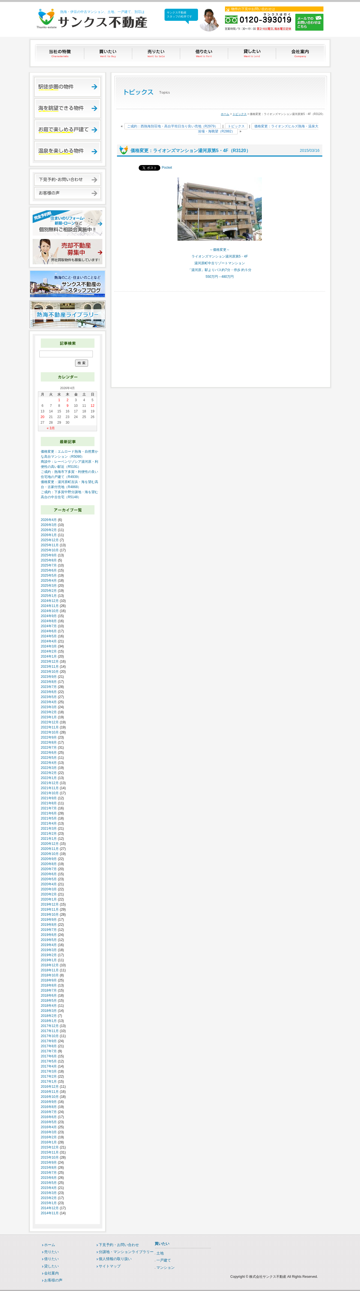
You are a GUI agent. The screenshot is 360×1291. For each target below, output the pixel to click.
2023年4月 (49, 702)
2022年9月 (49, 737)
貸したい (253, 53)
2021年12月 (50, 783)
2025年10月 (50, 550)
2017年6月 (49, 1056)
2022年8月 (49, 742)
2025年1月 (49, 596)
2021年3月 (49, 828)
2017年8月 (49, 1046)
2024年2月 (49, 651)
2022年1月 (49, 778)
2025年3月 (49, 586)
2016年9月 (49, 1102)
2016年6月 (49, 1117)
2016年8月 (49, 1107)
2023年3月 (49, 707)
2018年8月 (49, 985)
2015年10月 (50, 1157)
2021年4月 (49, 823)
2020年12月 (50, 844)
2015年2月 (49, 1198)
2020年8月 (49, 864)
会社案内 (301, 53)
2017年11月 (50, 1031)
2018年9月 (49, 980)
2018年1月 (49, 1021)
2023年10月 (50, 672)
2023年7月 (49, 687)
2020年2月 (49, 894)
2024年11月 (50, 606)
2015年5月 (49, 1183)
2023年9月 (49, 677)
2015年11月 (50, 1152)
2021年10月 (50, 793)
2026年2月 (49, 530)
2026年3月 (49, 525)
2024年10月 (50, 611)
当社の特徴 (60, 53)
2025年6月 (49, 570)
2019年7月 (49, 930)
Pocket (167, 168)
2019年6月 (49, 935)
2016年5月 (49, 1122)
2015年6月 (49, 1178)
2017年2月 (49, 1076)
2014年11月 (50, 1213)
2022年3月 (49, 768)
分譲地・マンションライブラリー (126, 1252)
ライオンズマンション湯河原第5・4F (220, 256)
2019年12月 (50, 904)
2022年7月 (49, 748)
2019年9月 (49, 920)
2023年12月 (50, 661)
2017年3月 (49, 1071)
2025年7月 (49, 565)
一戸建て (163, 1260)
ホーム (225, 114)
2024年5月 (49, 636)
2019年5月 (49, 940)
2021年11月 (50, 788)
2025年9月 (49, 555)
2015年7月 (49, 1173)
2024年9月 (49, 616)
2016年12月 (50, 1087)
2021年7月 (49, 808)
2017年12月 (50, 1026)
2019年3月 (49, 950)
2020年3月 (49, 889)
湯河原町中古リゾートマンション (219, 263)
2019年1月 (49, 960)
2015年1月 (49, 1203)
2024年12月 (50, 601)
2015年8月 (49, 1168)
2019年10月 (50, 915)
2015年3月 (49, 1193)
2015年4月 (49, 1188)
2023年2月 (49, 712)
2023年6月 (49, 692)
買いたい (108, 53)
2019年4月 (49, 945)
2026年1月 (49, 535)
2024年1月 (49, 656)
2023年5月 (49, 697)
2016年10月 (50, 1097)
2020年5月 (49, 879)
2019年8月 (49, 925)
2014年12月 (50, 1208)
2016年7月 (49, 1112)
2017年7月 (49, 1051)
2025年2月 (49, 591)
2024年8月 (49, 621)
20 (42, 417)
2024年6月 (49, 631)
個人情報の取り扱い (115, 1259)
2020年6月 (49, 874)
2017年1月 (49, 1082)
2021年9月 (49, 798)
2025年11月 (50, 545)
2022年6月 (49, 753)
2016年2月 (49, 1137)
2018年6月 (49, 995)
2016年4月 (49, 1127)
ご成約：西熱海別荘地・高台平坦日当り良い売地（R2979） (172, 126)
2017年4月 (49, 1066)
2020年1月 (49, 899)
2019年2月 (49, 955)
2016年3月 (49, 1132)
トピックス (240, 114)
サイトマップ (110, 1266)
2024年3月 (49, 646)
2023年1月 (49, 717)
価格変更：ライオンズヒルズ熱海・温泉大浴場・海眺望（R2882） (258, 128)
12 (92, 406)
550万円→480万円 (220, 277)
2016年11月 (50, 1092)
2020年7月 (49, 869)
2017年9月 (49, 1041)
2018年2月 (49, 1016)
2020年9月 (49, 859)
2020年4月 (49, 884)
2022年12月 (50, 722)
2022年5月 (49, 758)
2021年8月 (49, 803)
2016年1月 (49, 1142)
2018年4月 (49, 1006)
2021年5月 (49, 818)
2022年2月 (49, 773)
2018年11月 (50, 970)
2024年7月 (49, 626)
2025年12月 (50, 540)
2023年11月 (50, 667)
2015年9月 (49, 1162)
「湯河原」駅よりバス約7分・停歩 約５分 (219, 270)
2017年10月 (50, 1036)
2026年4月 (49, 520)
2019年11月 (50, 909)
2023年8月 (49, 682)
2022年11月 (50, 727)
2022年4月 (49, 763)
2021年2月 (49, 834)
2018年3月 (49, 1011)
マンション (165, 1267)
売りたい (157, 53)
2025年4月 (49, 581)
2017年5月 (49, 1061)
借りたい (205, 53)
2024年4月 (49, 641)
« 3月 (51, 428)
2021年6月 (49, 813)
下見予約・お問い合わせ (119, 1245)
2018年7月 (49, 990)
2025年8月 (49, 560)
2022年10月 (50, 732)
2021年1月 (49, 839)
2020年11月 (50, 849)
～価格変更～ (220, 250)
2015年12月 (50, 1147)
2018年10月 (50, 975)
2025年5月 (49, 575)
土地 (160, 1253)
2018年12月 (50, 965)
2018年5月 (49, 1001)
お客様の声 (53, 1280)
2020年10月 (50, 854)
